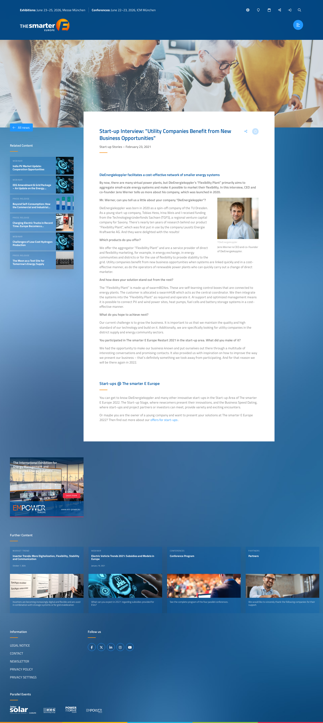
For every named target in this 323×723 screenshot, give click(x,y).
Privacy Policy (21, 669)
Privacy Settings (23, 677)
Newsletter (19, 661)
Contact (16, 653)
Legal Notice (20, 645)
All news (20, 127)
